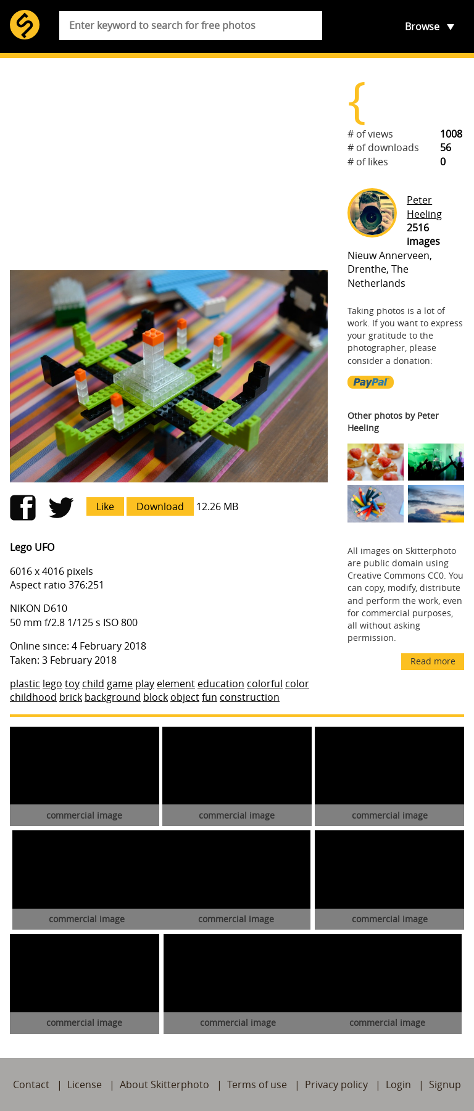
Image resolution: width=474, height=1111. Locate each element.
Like (105, 506)
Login (398, 1084)
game (120, 683)
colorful (265, 683)
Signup (445, 1084)
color (297, 683)
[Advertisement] (169, 164)
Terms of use (257, 1084)
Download (160, 506)
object (184, 697)
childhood (33, 697)
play (144, 683)
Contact (31, 1084)
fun (209, 697)
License (84, 1084)
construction (250, 697)
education (221, 683)
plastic (25, 683)
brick (70, 697)
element (176, 683)
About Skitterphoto (164, 1084)
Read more (432, 661)
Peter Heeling (424, 206)
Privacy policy (336, 1084)
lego (52, 683)
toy (72, 683)
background (113, 697)
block (155, 697)
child (93, 683)
